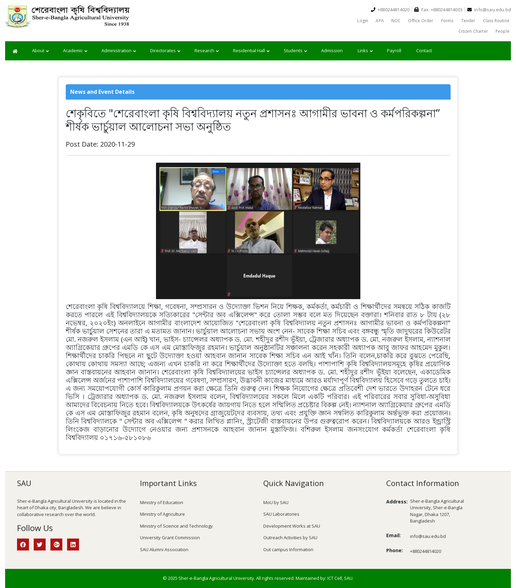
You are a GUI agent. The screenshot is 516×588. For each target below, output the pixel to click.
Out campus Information (288, 549)
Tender (468, 21)
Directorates (165, 50)
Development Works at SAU (291, 526)
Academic (75, 50)
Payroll (394, 50)
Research (206, 50)
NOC (396, 21)
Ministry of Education (161, 502)
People (503, 31)
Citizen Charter (473, 31)
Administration (118, 50)
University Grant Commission (170, 537)
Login (362, 21)
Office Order (420, 21)
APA (380, 21)
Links (365, 50)
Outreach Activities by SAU (290, 537)
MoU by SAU (275, 502)
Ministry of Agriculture (162, 514)
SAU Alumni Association (164, 549)
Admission (332, 50)
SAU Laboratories (281, 514)
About (40, 50)
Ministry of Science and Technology (176, 526)
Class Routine (496, 21)
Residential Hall (251, 50)
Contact (424, 50)
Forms (447, 21)
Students (295, 50)
